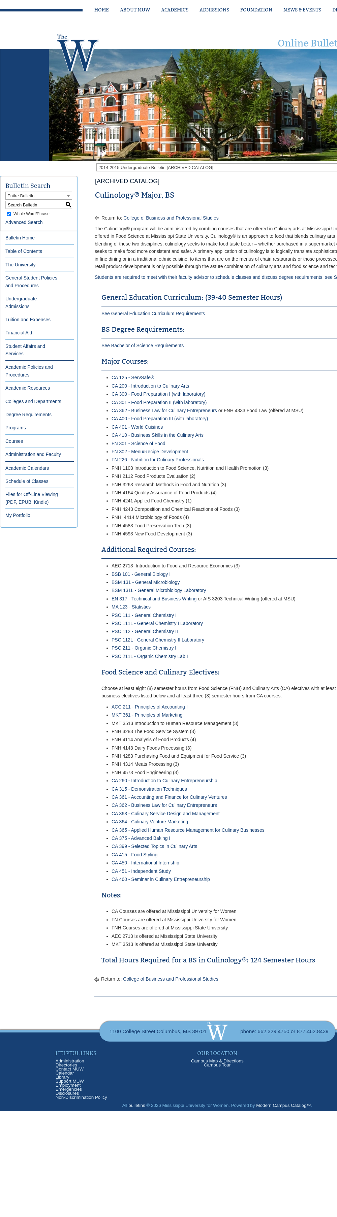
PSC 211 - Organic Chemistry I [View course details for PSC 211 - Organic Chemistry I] (144, 648)
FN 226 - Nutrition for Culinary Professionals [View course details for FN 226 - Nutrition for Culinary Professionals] (158, 459)
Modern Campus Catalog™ (283, 1105)
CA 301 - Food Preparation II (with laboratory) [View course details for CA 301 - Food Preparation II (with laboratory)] (159, 402)
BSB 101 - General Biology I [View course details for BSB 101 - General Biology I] (141, 574)
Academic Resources (27, 388)
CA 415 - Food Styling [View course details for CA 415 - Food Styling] (134, 854)
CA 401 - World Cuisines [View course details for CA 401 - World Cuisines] (137, 427)
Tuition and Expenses (28, 319)
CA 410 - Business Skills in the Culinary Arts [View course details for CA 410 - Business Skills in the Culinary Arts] (158, 435)
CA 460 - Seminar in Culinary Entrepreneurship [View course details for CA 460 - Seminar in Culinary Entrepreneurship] (161, 879)
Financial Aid (18, 332)
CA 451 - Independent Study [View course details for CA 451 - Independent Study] (141, 871)
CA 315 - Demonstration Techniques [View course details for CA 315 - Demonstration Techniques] (149, 789)
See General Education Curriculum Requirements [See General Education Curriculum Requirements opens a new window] (153, 313)
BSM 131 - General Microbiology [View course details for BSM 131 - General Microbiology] (146, 582)
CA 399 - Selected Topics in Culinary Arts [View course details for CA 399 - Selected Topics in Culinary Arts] (154, 846)
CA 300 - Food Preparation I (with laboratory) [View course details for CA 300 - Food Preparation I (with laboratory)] (159, 394)
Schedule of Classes (27, 481)
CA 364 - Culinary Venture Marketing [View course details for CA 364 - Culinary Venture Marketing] (150, 821)
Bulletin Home (20, 237)
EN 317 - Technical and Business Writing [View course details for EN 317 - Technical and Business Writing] (154, 598)
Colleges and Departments (33, 401)
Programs (15, 427)
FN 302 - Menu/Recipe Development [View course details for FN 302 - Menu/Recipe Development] (150, 451)
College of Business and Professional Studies (171, 218)
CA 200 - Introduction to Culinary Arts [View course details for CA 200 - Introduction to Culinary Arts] (150, 386)
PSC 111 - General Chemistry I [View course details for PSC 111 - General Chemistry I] (144, 615)
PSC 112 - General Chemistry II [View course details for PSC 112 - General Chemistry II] (145, 631)
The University (20, 264)
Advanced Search (24, 222)
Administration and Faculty (33, 454)
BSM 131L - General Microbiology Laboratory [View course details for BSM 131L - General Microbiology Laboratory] (159, 590)
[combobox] (38, 196)
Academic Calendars (27, 468)
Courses (14, 441)
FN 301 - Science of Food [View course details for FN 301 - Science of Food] (138, 443)
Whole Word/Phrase (31, 213)
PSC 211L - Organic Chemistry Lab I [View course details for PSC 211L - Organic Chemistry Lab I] (150, 656)
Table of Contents (23, 251)
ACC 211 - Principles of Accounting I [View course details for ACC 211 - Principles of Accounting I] (150, 707)
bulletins (136, 1105)
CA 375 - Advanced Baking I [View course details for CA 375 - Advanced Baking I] (141, 838)
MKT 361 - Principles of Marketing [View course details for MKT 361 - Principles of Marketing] (147, 715)
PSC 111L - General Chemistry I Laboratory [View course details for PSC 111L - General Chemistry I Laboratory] (157, 623)
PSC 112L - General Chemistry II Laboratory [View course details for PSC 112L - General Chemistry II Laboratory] (158, 640)
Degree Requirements (28, 414)
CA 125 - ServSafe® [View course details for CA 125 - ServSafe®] (133, 377)
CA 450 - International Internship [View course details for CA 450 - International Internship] (145, 862)
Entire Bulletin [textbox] (20, 195)
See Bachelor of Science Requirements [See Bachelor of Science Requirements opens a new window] (142, 345)
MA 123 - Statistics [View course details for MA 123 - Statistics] (131, 607)
